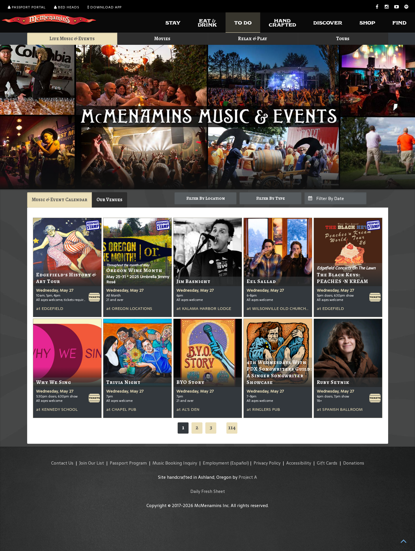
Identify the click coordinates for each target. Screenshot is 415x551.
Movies (162, 38)
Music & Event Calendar (59, 199)
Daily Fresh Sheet (207, 491)
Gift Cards (327, 463)
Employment (216, 463)
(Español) (239, 463)
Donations (353, 463)
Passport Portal (27, 7)
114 (232, 427)
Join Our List (91, 463)
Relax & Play (252, 38)
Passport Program (128, 463)
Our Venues (109, 199)
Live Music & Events (72, 38)
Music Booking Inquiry (174, 463)
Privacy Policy (267, 463)
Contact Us (62, 463)
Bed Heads (66, 7)
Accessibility (298, 463)
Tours (342, 38)
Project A (248, 477)
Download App (105, 7)
